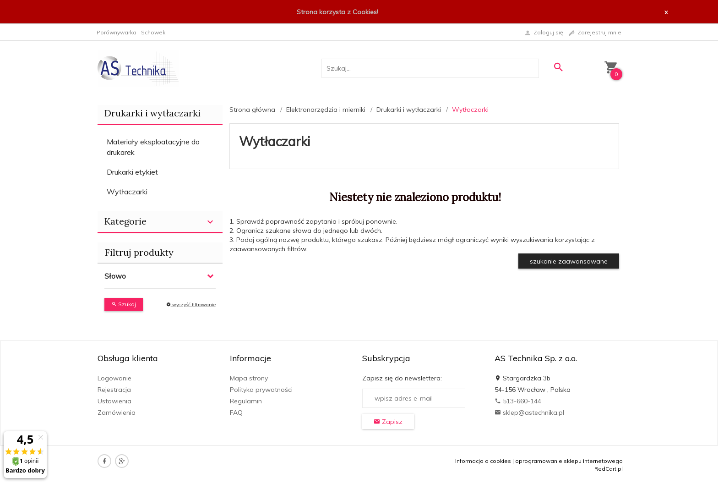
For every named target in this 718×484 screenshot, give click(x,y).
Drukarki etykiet (132, 171)
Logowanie (114, 378)
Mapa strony (249, 378)
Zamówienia (117, 412)
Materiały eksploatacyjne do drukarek (153, 147)
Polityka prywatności (261, 389)
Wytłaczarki (127, 191)
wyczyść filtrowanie (191, 305)
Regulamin (246, 401)
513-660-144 (518, 401)
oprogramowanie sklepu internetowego (569, 460)
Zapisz (388, 422)
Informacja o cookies (483, 460)
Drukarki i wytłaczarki (152, 113)
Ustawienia (114, 401)
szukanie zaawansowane (569, 261)
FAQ (236, 412)
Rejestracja (114, 389)
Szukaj (123, 304)
